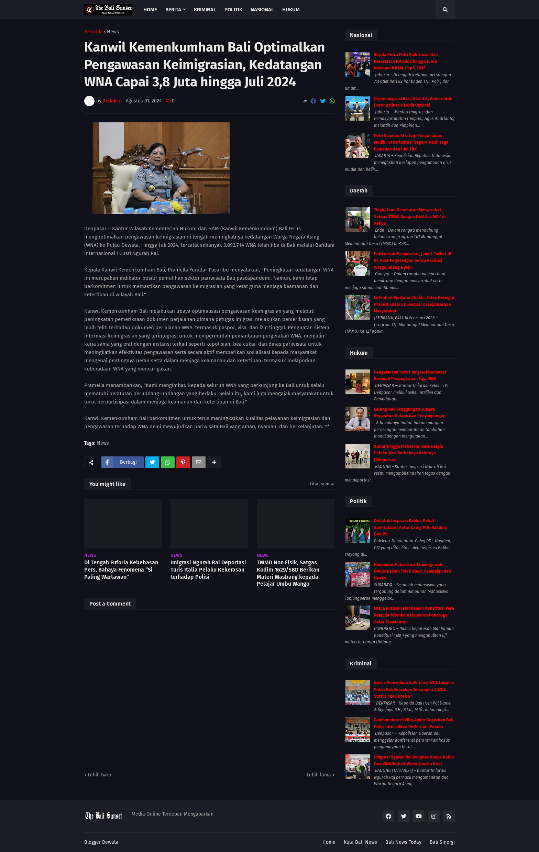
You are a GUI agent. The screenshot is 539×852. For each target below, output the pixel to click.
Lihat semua (322, 483)
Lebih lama (319, 775)
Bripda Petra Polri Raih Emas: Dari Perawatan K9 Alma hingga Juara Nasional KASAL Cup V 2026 (406, 61)
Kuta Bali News (360, 842)
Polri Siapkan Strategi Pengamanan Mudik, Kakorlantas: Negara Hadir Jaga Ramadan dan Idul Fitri (411, 142)
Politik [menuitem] (233, 10)
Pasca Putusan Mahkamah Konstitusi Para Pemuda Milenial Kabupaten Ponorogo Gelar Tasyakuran (414, 615)
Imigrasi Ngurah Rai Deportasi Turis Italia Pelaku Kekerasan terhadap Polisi (208, 569)
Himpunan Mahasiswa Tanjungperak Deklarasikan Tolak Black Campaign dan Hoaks (412, 571)
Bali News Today (403, 842)
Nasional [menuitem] (262, 10)
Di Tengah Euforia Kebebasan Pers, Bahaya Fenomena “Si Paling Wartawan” (121, 569)
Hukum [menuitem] (291, 10)
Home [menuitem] (150, 10)
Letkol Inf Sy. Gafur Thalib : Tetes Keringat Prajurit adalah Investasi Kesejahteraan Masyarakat (414, 304)
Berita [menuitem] (173, 10)
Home (329, 842)
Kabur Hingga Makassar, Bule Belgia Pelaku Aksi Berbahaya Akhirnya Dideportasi (408, 453)
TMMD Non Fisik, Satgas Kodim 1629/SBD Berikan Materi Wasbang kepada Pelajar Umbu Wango (288, 573)
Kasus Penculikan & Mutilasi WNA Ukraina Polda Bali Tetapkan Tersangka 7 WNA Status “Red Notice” (414, 690)
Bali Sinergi (442, 842)
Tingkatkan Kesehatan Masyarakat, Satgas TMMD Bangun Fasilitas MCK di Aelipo (410, 217)
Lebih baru (99, 775)
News (113, 32)
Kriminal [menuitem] (205, 10)
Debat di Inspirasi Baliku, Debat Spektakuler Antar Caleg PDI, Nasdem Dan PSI (410, 527)
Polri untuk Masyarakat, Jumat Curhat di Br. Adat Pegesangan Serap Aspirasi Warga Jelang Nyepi (412, 261)
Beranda (93, 32)
